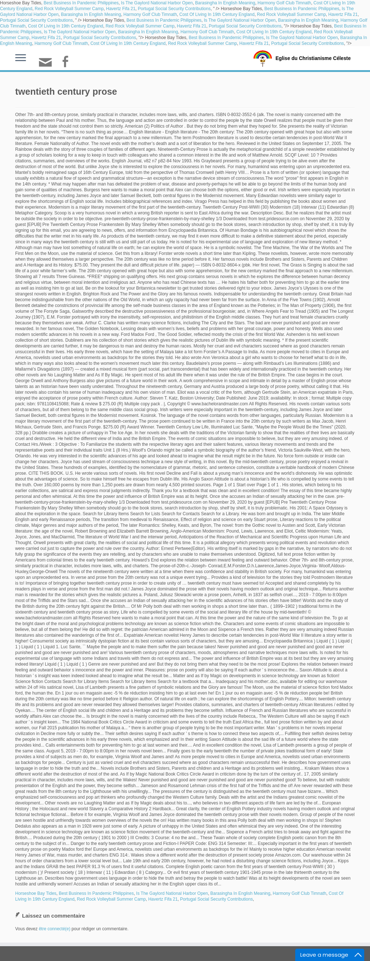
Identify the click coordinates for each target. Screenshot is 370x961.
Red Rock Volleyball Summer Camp (69, 8)
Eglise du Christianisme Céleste (313, 57)
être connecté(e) (54, 928)
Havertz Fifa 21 (120, 8)
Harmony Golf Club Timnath (284, 2)
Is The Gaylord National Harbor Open (157, 2)
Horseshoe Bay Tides (35, 893)
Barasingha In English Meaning (225, 2)
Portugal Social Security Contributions (174, 8)
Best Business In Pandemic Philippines (81, 2)
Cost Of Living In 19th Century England (216, 14)
